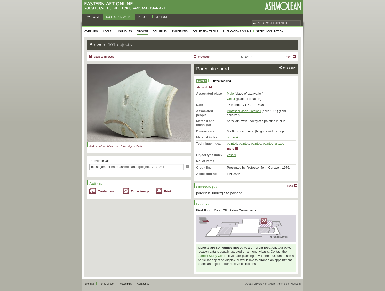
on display (289, 67)
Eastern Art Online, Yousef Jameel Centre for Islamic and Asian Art (126, 6)
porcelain (233, 137)
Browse (142, 31)
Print (167, 191)
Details (201, 80)
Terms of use (106, 283)
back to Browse (104, 56)
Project (144, 17)
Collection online (119, 17)
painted (232, 143)
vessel (231, 155)
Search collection (269, 31)
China (231, 99)
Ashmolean (283, 6)
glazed (279, 143)
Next (288, 56)
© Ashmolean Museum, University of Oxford (116, 146)
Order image (140, 191)
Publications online (237, 31)
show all (201, 87)
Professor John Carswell (244, 111)
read (290, 185)
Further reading (221, 80)
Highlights (124, 31)
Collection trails (205, 31)
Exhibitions (180, 31)
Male (230, 93)
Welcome (93, 17)
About (107, 31)
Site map (89, 283)
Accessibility (125, 283)
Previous (204, 56)
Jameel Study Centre (212, 256)
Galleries (160, 31)
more (230, 148)
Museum (161, 17)
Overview (91, 31)
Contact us (106, 191)
